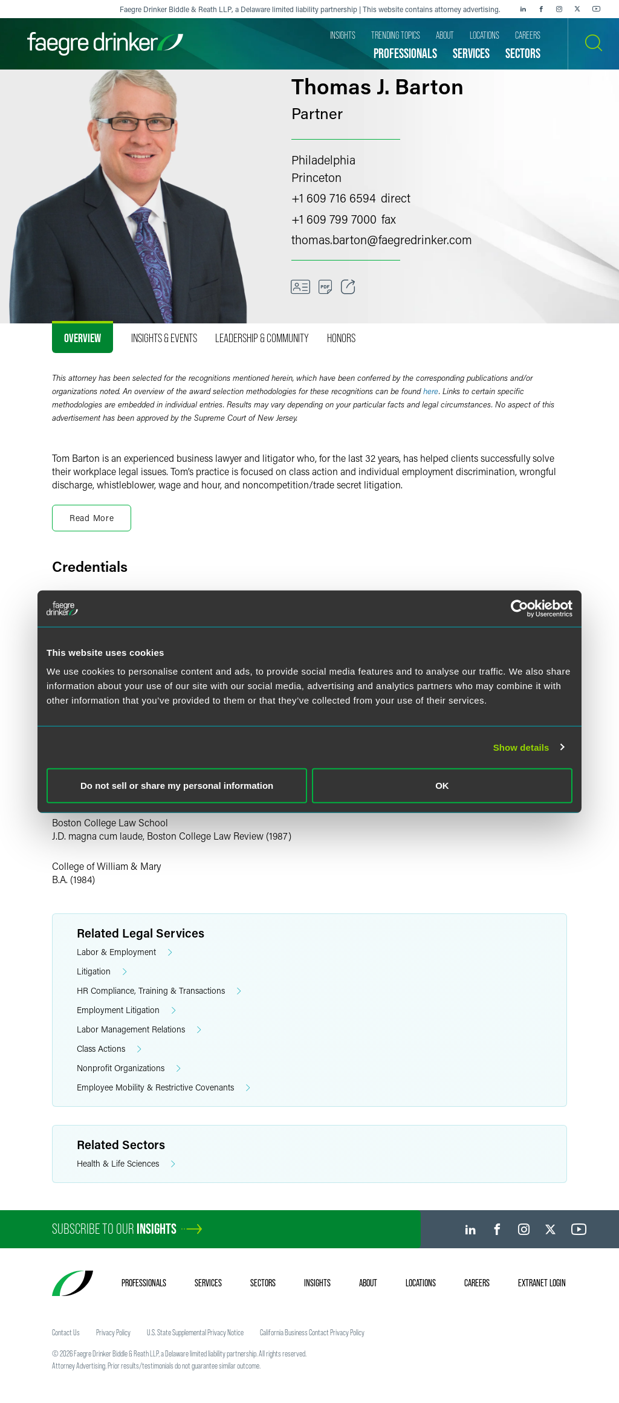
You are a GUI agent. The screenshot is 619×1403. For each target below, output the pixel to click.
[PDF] (325, 287)
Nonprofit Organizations (129, 1068)
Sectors (263, 1282)
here (431, 391)
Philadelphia (323, 159)
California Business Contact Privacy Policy (312, 1332)
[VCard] (300, 287)
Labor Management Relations (139, 1029)
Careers (477, 1282)
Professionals (144, 1282)
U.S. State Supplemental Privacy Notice (195, 1332)
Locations (421, 1282)
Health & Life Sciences (126, 1164)
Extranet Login (542, 1282)
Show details (521, 747)
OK (442, 785)
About (368, 1282)
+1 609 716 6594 (333, 198)
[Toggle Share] (348, 287)
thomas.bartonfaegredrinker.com (381, 239)
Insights (317, 1282)
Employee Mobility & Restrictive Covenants (163, 1087)
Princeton (316, 177)
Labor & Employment (124, 952)
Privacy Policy (113, 1332)
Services (208, 1282)
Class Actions (109, 1049)
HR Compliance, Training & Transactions (159, 991)
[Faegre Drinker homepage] (105, 44)
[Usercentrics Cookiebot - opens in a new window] (519, 608)
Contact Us (66, 1332)
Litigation (102, 971)
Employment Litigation (126, 1010)
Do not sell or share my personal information (176, 785)
